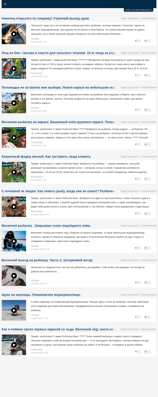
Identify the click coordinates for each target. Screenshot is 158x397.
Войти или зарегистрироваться (138, 10)
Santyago (35, 38)
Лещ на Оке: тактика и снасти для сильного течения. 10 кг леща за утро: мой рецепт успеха (75, 53)
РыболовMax (37, 73)
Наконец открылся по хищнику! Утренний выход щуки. (46, 18)
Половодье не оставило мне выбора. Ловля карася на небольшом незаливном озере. (71, 87)
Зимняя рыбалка (148, 329)
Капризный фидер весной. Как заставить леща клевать (46, 156)
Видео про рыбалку (130, 18)
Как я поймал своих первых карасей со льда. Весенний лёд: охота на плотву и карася (71, 329)
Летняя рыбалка (149, 18)
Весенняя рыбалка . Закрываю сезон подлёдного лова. (46, 225)
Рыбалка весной (149, 87)
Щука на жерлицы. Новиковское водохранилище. (41, 294)
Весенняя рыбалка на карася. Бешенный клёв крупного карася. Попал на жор (64, 122)
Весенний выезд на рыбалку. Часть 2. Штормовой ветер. (47, 260)
